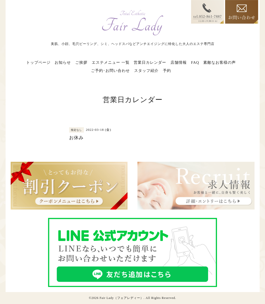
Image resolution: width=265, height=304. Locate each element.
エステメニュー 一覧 (111, 62)
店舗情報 (178, 62)
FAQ (195, 62)
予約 (167, 71)
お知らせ (63, 62)
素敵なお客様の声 (219, 62)
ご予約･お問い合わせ (110, 71)
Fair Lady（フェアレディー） (122, 298)
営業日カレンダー (150, 62)
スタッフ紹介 (146, 71)
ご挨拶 (81, 62)
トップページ (38, 62)
